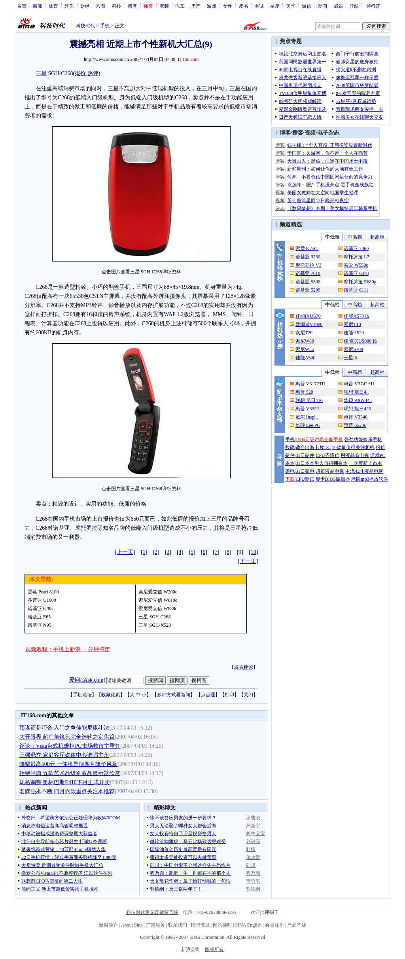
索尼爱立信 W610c (157, 600)
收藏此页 (110, 694)
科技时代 (85, 25)
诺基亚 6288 (40, 608)
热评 (92, 73)
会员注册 (274, 925)
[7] (216, 552)
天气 (290, 6)
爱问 (322, 6)
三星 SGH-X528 (154, 625)
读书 (243, 6)
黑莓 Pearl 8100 (43, 592)
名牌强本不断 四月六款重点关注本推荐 (67, 791)
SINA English (248, 925)
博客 (132, 6)
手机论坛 (82, 694)
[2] (156, 552)
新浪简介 (108, 925)
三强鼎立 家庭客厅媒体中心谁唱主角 (64, 755)
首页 (21, 6)
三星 (41, 73)
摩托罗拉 (86, 528)
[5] (192, 552)
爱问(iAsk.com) (87, 680)
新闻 (37, 6)
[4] (180, 552)
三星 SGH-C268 (154, 617)
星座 (275, 6)
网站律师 (222, 925)
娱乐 (69, 6)
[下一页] (248, 561)
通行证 (373, 6)
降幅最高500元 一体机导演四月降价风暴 (68, 764)
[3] (168, 552)
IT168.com (188, 59)
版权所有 (214, 949)
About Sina (131, 925)
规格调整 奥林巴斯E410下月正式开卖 (64, 782)
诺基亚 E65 (39, 617)
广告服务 (155, 925)
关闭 (248, 694)
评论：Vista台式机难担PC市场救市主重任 (70, 746)
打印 (229, 694)
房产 (196, 6)
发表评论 (243, 667)
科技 (116, 6)
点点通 (208, 694)
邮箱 (338, 6)
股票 (101, 6)
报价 (80, 73)
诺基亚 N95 (39, 625)
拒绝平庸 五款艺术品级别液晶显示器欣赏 (70, 773)
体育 (53, 6)
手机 (105, 25)
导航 (354, 6)
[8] (228, 552)
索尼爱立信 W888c (157, 608)
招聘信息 (200, 925)
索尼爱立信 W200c (157, 592)
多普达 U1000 (42, 600)
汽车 (180, 6)
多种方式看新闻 (173, 694)
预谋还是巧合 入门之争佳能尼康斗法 (64, 728)
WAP (169, 314)
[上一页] (125, 552)
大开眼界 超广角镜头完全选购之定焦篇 (67, 737)
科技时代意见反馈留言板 (152, 912)
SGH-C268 (60, 73)
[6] (204, 552)
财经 (85, 6)
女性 (227, 6)
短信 (306, 6)
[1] (144, 552)
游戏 (211, 6)
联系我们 (177, 925)
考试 (259, 6)
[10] (253, 552)
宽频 (164, 6)
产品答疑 (296, 925)
